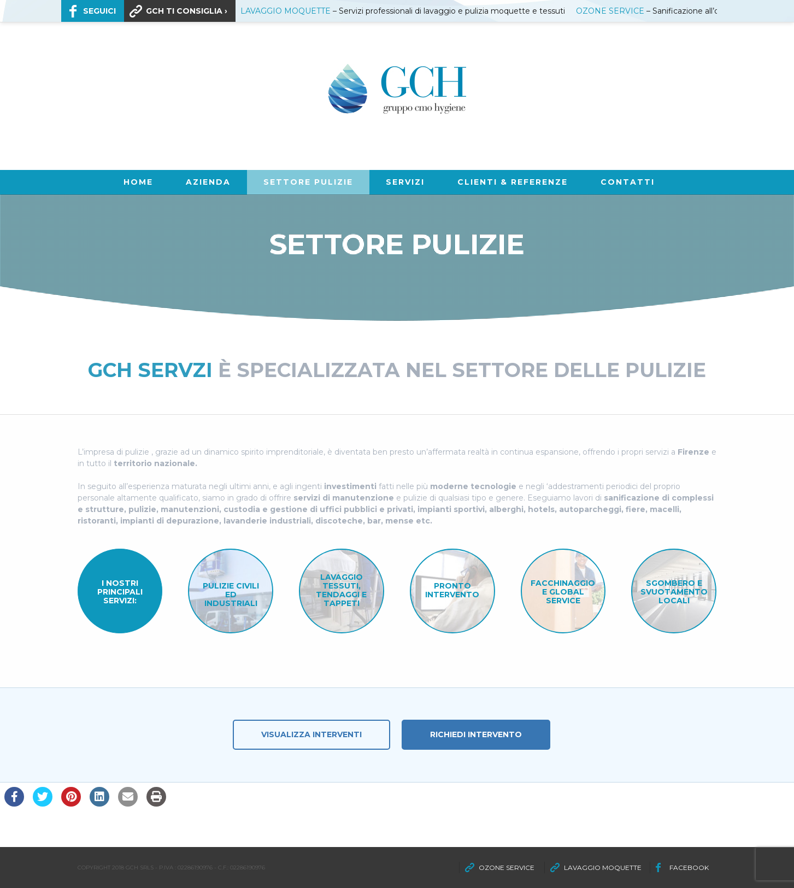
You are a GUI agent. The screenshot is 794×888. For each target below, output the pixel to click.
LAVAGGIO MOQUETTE (603, 867)
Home (138, 182)
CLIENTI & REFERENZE (512, 182)
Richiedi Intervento (476, 734)
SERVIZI (405, 182)
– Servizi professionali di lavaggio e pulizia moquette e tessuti (402, 11)
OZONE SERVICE (506, 867)
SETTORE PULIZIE (308, 182)
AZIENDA (208, 182)
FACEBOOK (689, 867)
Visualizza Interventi (311, 734)
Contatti (628, 182)
